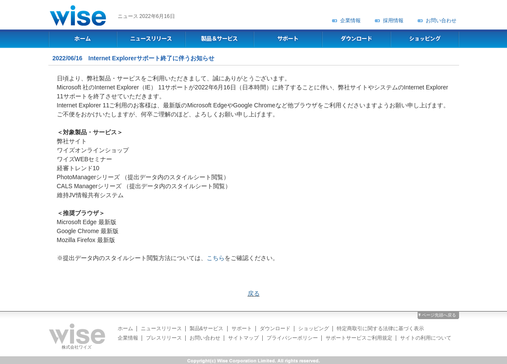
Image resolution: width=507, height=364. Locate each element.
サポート (241, 328)
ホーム (125, 328)
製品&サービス (207, 328)
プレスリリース (164, 338)
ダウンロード (275, 328)
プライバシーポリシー (292, 338)
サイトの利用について (425, 338)
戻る (254, 293)
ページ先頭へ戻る (439, 315)
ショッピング (313, 328)
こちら (216, 258)
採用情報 (393, 21)
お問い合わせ (441, 21)
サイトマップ (243, 338)
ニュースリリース (161, 328)
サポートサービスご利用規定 (359, 338)
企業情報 (350, 21)
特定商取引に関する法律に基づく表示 (380, 328)
